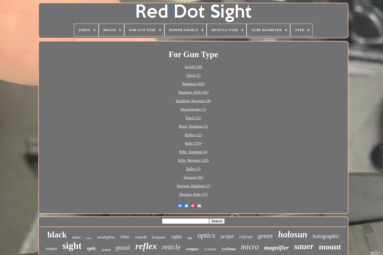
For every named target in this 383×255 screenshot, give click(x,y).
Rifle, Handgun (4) (193, 152)
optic (92, 248)
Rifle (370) (193, 143)
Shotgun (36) (193, 177)
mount (330, 246)
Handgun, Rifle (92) (193, 92)
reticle (171, 247)
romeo (51, 248)
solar (89, 238)
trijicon (245, 236)
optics (206, 235)
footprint (159, 237)
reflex (146, 246)
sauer (304, 246)
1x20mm (210, 249)
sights (176, 236)
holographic (326, 236)
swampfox (106, 237)
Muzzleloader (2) (193, 109)
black (56, 234)
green (265, 235)
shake (76, 237)
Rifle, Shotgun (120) (193, 160)
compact (192, 249)
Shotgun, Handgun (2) (193, 186)
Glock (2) (193, 75)
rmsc (125, 236)
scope (227, 236)
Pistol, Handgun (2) (193, 126)
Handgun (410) (193, 84)
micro (250, 247)
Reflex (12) (193, 135)
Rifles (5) (193, 169)
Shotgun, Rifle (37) (193, 195)
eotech (141, 237)
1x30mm (229, 249)
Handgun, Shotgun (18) (193, 101)
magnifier (276, 247)
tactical (106, 249)
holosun (292, 234)
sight (72, 246)
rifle (190, 238)
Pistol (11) (193, 118)
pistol (123, 247)
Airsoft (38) (193, 67)
